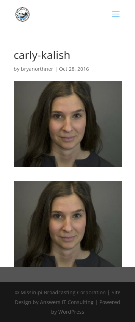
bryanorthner (37, 68)
